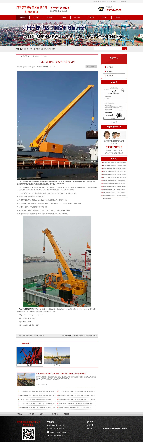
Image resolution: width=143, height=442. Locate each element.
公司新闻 (109, 67)
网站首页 (96, 1)
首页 (29, 56)
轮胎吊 (53, 49)
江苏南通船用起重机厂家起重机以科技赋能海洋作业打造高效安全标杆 (61, 373)
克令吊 (26, 49)
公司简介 (105, 1)
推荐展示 (77, 17)
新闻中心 (50, 17)
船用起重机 (39, 49)
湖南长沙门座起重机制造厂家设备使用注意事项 (82, 335)
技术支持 (109, 75)
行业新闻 (109, 71)
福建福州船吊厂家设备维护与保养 (33, 335)
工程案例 (91, 17)
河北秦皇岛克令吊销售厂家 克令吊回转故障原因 (76, 407)
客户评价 (104, 17)
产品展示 (123, 1)
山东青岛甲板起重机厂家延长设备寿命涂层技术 (36, 399)
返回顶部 (67, 414)
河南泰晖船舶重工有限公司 (118, 428)
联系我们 (114, 1)
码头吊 (32, 49)
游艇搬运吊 (47, 49)
